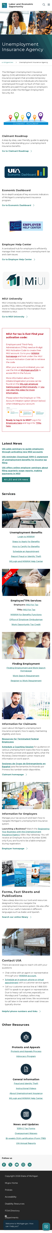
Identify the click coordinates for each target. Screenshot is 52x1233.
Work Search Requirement (26, 676)
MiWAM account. (27, 976)
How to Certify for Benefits (26, 546)
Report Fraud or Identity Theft (26, 556)
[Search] (43, 4)
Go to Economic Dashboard (18, 205)
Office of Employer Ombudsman (26, 619)
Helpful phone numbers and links (21, 1011)
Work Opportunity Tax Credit (26, 624)
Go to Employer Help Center (18, 259)
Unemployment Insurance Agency (33, 62)
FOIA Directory (12, 1211)
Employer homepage (15, 848)
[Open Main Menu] (48, 4)
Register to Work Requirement (26, 681)
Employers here (14, 423)
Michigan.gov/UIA (29, 370)
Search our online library (17, 917)
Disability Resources (14, 1204)
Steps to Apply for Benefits (26, 541)
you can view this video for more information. (25, 390)
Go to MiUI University (15, 317)
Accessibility (10, 1197)
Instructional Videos (26, 1088)
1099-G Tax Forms (26, 1128)
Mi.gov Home (11, 1183)
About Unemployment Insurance (26, 1093)
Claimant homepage (14, 774)
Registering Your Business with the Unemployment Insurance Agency (25, 832)
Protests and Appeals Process (26, 1051)
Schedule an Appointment (26, 551)
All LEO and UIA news (16, 479)
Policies (8, 1190)
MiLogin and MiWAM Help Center (26, 561)
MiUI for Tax (32, 605)
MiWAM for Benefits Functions (26, 614)
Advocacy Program (26, 1056)
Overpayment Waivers (26, 1133)
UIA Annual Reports (26, 1143)
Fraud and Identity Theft (26, 1083)
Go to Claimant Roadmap (17, 151)
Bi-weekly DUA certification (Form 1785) (26, 1138)
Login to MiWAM (26, 536)
